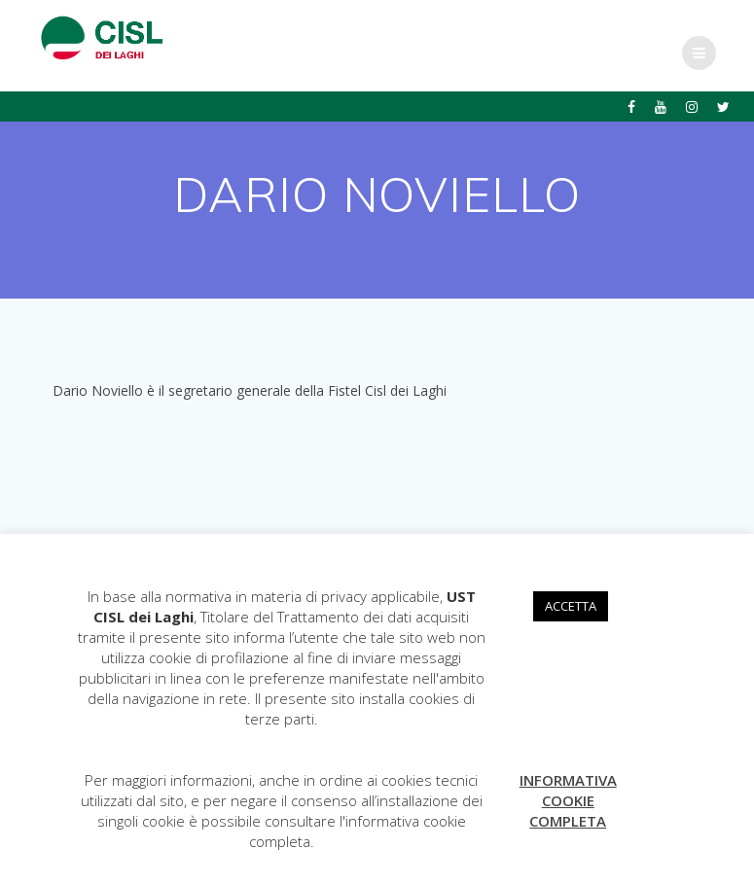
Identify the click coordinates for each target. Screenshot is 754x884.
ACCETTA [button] (570, 606)
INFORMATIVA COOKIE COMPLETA (568, 800)
